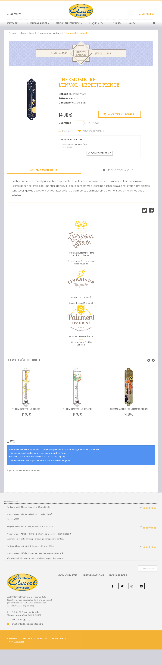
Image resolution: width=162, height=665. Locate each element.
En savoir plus (44, 170)
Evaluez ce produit (99, 153)
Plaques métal (96, 23)
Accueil (12, 33)
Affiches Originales (37, 23)
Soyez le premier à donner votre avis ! (24, 470)
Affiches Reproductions (68, 23)
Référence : (66, 98)
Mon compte (15, 14)
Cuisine (116, 23)
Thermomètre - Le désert (26, 409)
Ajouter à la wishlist (93, 131)
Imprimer (67, 131)
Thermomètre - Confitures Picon (129, 409)
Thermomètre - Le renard (77, 409)
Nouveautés (13, 23)
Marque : (64, 93)
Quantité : (65, 122)
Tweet (144, 210)
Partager (151, 210)
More (131, 23)
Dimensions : (67, 102)
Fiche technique (118, 170)
